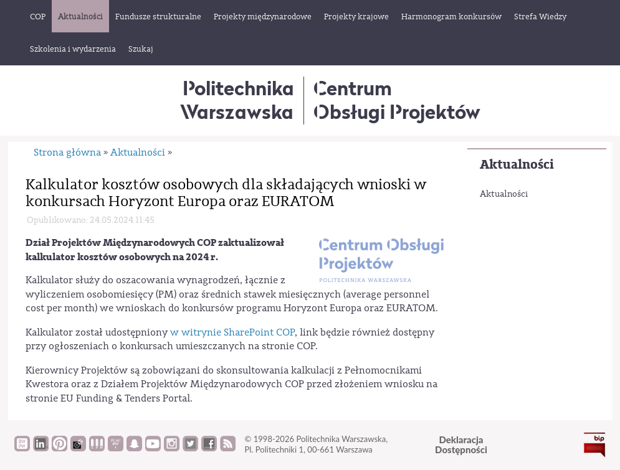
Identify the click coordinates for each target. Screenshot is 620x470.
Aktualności (517, 165)
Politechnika (237, 100)
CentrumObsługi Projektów (396, 100)
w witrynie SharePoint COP (232, 332)
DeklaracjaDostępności (461, 445)
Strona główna (67, 152)
